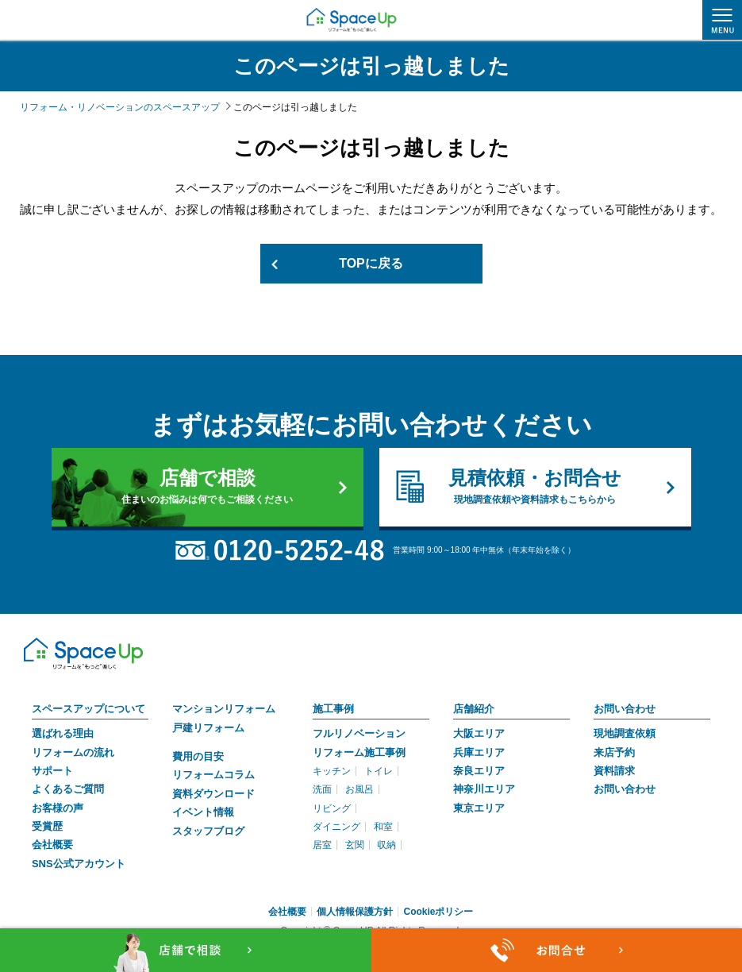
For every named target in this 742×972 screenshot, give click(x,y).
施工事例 (333, 709)
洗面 (322, 790)
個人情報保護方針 (355, 911)
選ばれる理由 (63, 733)
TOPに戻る (371, 263)
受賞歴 (47, 826)
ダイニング (336, 826)
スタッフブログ (208, 831)
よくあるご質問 (68, 790)
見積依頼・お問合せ (535, 487)
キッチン (332, 771)
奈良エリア (479, 771)
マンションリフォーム (223, 709)
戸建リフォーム (208, 728)
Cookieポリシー (438, 911)
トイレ (378, 771)
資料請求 (614, 771)
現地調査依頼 (624, 733)
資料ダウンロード (213, 794)
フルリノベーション (359, 733)
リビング (332, 808)
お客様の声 (57, 808)
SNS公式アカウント (78, 864)
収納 (386, 845)
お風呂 (359, 790)
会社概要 (52, 845)
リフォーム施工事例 (359, 752)
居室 (322, 845)
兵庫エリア (479, 752)
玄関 (354, 845)
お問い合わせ (624, 709)
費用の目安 (198, 756)
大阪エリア (479, 733)
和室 (383, 826)
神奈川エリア (484, 790)
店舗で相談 (207, 487)
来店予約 (614, 752)
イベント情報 (203, 812)
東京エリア (479, 808)
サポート (52, 771)
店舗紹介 (473, 709)
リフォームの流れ (73, 752)
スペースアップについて (88, 709)
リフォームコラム (213, 775)
